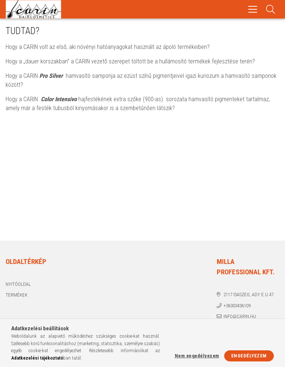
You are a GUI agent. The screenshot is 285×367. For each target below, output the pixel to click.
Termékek (16, 295)
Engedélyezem (249, 355)
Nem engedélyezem (197, 355)
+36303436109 (236, 305)
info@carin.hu (239, 316)
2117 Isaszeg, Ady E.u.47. (249, 294)
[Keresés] (270, 9)
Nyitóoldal (18, 284)
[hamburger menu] (253, 9)
